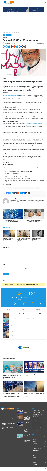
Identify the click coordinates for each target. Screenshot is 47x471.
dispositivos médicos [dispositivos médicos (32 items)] (36, 416)
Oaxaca (37, 188)
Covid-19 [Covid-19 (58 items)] (38, 412)
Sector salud (35, 462)
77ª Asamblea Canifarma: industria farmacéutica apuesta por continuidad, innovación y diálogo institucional (12, 395)
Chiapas (9, 188)
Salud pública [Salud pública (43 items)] (39, 427)
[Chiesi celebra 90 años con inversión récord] (38, 233)
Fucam (25, 188)
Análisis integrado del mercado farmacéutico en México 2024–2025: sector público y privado (26, 318)
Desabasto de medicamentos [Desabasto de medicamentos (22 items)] (37, 414)
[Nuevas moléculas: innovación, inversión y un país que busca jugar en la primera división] (6, 315)
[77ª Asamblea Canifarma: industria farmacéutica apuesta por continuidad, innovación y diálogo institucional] (6, 330)
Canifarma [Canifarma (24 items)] (43, 410)
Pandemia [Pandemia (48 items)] (34, 427)
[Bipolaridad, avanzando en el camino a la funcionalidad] (9, 233)
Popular (8, 309)
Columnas (34, 437)
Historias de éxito (36, 450)
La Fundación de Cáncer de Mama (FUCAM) (11, 95)
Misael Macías (7, 43)
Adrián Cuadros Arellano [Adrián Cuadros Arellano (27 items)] (36, 410)
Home (4, 32)
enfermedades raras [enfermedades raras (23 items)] (36, 418)
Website (25, 268)
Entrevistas (35, 443)
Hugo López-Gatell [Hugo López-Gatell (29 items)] (35, 420)
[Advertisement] (23, 22)
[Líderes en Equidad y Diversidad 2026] (6, 325)
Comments (38, 309)
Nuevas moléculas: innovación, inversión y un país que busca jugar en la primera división (25, 313)
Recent (23, 309)
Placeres (34, 457)
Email (4, 268)
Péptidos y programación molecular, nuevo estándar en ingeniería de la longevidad (23, 239)
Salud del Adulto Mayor (37, 460)
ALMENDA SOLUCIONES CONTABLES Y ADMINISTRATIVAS (23, 6)
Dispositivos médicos (36, 439)
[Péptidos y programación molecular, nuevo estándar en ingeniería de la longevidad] (23, 233)
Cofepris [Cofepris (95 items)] (34, 412)
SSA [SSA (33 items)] (38, 429)
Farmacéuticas (35, 446)
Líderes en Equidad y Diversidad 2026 (16, 323)
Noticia (34, 455)
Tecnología (35, 464)
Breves (7, 32)
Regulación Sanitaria (37, 448)
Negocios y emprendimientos (38, 453)
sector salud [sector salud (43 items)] (35, 429)
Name (4, 264)
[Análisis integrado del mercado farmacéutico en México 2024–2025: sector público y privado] (6, 320)
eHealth (34, 441)
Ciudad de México (18, 188)
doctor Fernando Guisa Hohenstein (32, 123)
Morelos (31, 188)
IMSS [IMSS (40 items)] (41, 420)
